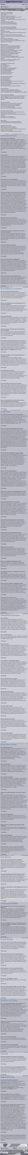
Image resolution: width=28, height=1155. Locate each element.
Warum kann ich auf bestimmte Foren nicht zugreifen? (10, 52)
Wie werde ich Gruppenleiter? (6, 82)
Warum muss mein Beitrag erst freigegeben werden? (10, 59)
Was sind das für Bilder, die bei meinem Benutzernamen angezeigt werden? (13, 37)
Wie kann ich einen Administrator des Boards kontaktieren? (11, 131)
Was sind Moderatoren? (5, 78)
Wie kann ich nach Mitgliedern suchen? (8, 106)
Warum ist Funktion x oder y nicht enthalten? (9, 127)
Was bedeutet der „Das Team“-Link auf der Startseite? (10, 85)
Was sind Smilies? (4, 66)
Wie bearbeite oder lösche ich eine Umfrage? (9, 51)
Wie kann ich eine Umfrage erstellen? (7, 49)
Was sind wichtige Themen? (6, 71)
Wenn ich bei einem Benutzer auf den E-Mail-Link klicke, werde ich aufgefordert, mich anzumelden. (13, 41)
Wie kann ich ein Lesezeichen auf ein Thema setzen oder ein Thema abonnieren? (13, 115)
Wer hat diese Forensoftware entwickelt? (8, 126)
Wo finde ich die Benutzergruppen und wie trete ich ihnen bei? (12, 81)
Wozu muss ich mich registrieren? (7, 13)
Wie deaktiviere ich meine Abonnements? (8, 117)
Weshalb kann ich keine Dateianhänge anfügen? (9, 53)
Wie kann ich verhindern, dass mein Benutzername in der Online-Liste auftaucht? (13, 30)
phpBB (10, 1150)
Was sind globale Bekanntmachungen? (8, 69)
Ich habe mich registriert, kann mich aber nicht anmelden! (11, 17)
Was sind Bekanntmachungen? (6, 70)
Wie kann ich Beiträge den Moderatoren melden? (10, 56)
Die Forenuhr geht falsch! (5, 31)
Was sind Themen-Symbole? (6, 73)
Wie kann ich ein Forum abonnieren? (7, 116)
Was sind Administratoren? (5, 77)
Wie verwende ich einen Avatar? (6, 38)
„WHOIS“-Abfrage (16, 1110)
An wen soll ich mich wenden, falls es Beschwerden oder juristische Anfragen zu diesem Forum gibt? (13, 130)
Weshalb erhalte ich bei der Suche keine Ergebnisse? (10, 104)
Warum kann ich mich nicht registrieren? (8, 16)
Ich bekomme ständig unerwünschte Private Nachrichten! (11, 90)
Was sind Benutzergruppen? (6, 80)
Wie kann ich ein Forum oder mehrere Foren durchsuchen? (11, 103)
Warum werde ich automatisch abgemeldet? (9, 22)
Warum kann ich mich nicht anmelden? (8, 18)
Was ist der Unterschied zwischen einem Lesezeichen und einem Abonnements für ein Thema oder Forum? (12, 112)
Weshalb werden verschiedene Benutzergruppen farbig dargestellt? (13, 83)
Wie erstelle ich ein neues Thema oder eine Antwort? (10, 45)
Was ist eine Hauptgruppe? (6, 84)
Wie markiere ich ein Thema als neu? (7, 60)
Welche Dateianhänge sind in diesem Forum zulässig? (11, 121)
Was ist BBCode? (4, 64)
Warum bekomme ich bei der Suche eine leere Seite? (10, 105)
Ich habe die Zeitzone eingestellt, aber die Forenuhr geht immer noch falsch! (13, 33)
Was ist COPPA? (4, 14)
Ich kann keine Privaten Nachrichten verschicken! (10, 89)
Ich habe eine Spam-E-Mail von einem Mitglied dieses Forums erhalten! (14, 92)
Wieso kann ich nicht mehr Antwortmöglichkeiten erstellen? (11, 50)
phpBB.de (12, 349)
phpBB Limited (4, 349)
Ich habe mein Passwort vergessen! (7, 21)
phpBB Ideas (7, 1097)
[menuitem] (3, 4)
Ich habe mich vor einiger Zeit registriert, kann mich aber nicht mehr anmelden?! (13, 20)
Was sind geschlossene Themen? (7, 72)
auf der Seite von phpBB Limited (7, 1087)
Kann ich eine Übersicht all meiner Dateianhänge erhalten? (11, 122)
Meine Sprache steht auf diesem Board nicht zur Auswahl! (11, 34)
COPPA (15, 196)
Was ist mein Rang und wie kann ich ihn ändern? (10, 39)
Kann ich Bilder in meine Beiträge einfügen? (9, 68)
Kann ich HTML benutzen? (5, 65)
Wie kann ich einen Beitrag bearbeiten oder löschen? (10, 46)
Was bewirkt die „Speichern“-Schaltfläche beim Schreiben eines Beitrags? (12, 58)
